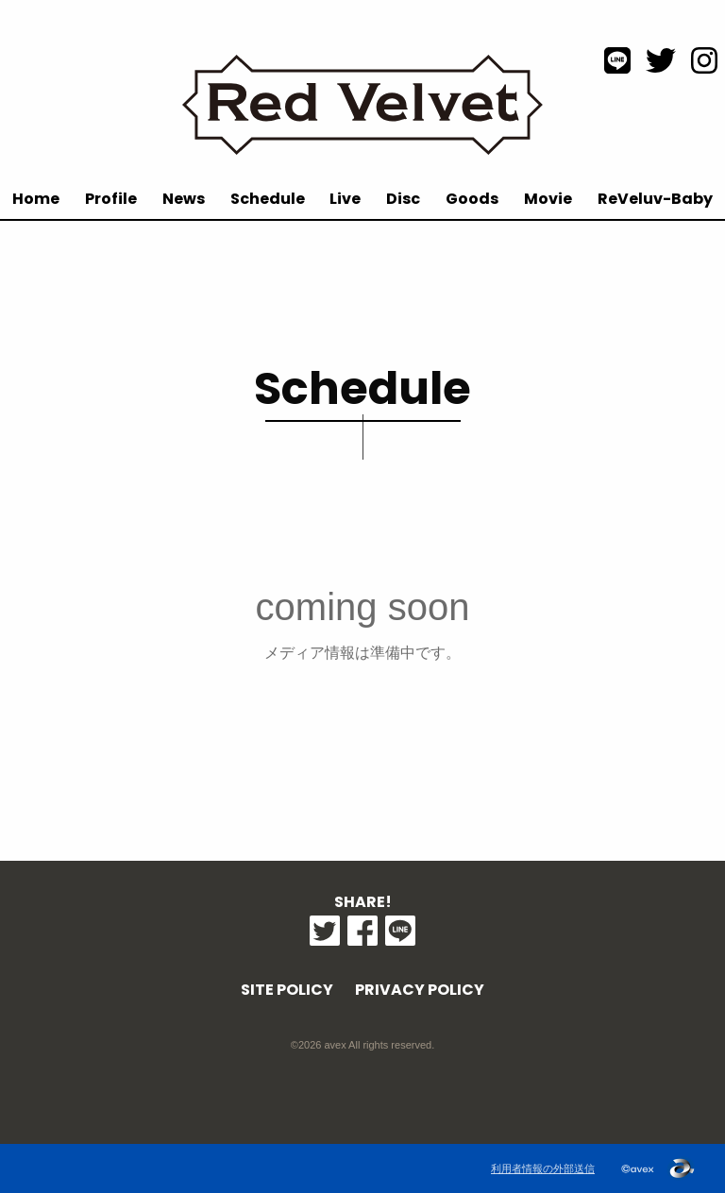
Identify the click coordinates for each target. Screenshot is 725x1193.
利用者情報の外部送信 (543, 1168)
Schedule (267, 199)
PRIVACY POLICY (419, 989)
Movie (548, 199)
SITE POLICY (287, 989)
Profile (111, 199)
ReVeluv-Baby (655, 199)
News (183, 199)
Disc (403, 199)
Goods (472, 199)
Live (345, 199)
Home (35, 199)
